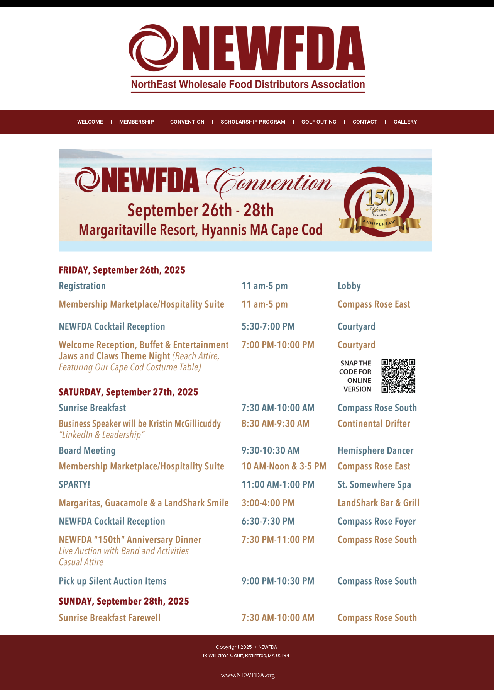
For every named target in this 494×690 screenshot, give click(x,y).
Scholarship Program (253, 122)
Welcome (90, 122)
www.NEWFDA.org (248, 675)
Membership (136, 122)
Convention (187, 122)
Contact (365, 122)
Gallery (405, 122)
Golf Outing (319, 122)
